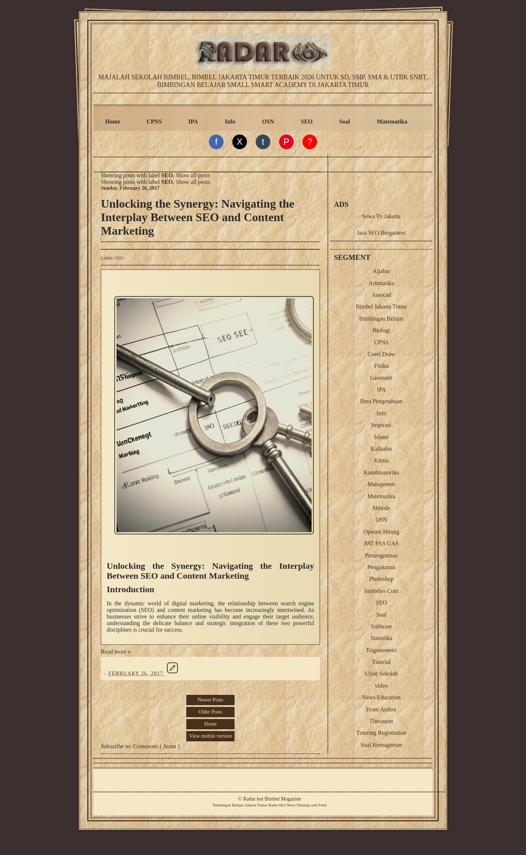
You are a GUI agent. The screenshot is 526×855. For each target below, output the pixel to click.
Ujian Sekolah (381, 673)
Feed (323, 805)
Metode (381, 508)
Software (381, 626)
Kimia (381, 460)
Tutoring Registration (381, 733)
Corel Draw (381, 354)
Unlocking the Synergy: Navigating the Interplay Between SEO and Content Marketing (197, 217)
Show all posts (193, 175)
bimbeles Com (382, 591)
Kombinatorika (381, 472)
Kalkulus (381, 449)
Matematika (392, 121)
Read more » (116, 651)
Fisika (381, 366)
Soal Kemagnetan (381, 745)
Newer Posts (210, 700)
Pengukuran (381, 567)
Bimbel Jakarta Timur (381, 306)
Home (112, 121)
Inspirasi (381, 425)
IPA (193, 121)
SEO (307, 121)
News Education (381, 697)
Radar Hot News (282, 805)
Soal (344, 121)
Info (230, 121)
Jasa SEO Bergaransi (381, 233)
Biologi (381, 330)
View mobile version (210, 736)
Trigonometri (381, 650)
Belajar (238, 805)
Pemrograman (381, 555)
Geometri (381, 378)
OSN (268, 121)
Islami (381, 437)
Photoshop (381, 579)
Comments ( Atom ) (156, 746)
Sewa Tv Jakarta (381, 216)
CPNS (154, 121)
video (381, 685)
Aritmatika (381, 283)
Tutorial (381, 662)
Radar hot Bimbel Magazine (272, 799)
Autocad (381, 295)
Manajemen (381, 484)
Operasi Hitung (381, 532)
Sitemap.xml (307, 805)
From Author (381, 709)
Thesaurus (381, 721)
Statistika (381, 638)
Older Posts (210, 712)
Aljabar (381, 271)
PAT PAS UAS (381, 543)
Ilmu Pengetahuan (381, 401)
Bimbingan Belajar (381, 318)
